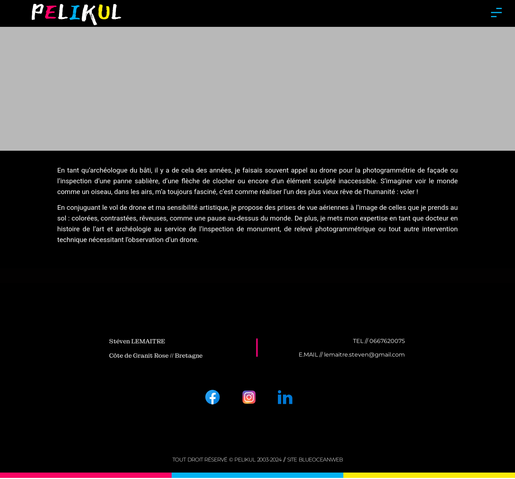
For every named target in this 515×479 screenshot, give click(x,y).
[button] (496, 13)
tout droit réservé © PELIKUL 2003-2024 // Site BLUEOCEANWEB (257, 460)
